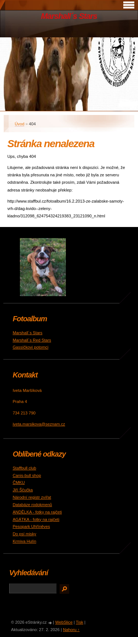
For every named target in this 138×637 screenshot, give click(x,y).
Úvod (19, 124)
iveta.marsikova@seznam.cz (39, 424)
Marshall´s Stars (69, 16)
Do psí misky (24, 534)
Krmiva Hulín (24, 541)
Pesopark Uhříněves (31, 526)
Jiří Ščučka (23, 490)
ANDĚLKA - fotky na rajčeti (37, 512)
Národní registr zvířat (32, 497)
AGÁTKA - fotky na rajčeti (36, 519)
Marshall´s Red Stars (32, 340)
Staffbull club (24, 468)
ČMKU (19, 482)
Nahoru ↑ (71, 629)
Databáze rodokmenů (32, 504)
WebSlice (63, 622)
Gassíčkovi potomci (30, 347)
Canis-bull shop (27, 475)
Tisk (79, 622)
